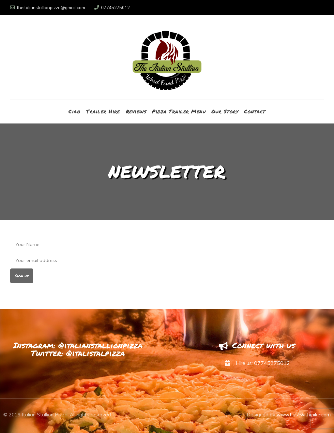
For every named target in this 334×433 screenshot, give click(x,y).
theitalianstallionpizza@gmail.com (47, 7)
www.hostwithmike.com (304, 414)
